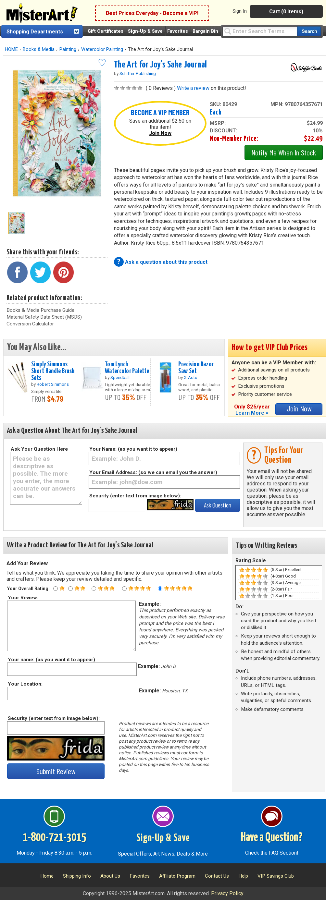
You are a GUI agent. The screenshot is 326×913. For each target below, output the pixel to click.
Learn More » (251, 413)
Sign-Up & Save (145, 31)
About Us (110, 876)
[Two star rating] (70, 588)
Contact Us (217, 876)
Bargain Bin (205, 31)
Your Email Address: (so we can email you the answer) (153, 472)
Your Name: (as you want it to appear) (133, 449)
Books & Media (39, 49)
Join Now (160, 133)
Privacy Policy (227, 893)
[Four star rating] (124, 588)
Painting (67, 49)
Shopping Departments (34, 32)
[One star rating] (55, 588)
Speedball (120, 377)
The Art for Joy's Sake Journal (160, 64)
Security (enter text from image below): (135, 496)
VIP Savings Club (275, 876)
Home (47, 876)
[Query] (259, 31)
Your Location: (25, 684)
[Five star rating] (160, 588)
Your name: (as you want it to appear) (51, 660)
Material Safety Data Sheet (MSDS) (44, 317)
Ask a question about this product (166, 262)
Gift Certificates (105, 31)
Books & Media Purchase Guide (40, 310)
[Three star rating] (93, 588)
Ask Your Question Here (39, 449)
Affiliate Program (177, 876)
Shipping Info (77, 876)
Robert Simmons (53, 384)
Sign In (239, 11)
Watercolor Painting (102, 49)
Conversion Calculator (30, 324)
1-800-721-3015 (54, 838)
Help (243, 876)
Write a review (193, 88)
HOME (11, 49)
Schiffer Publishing (137, 73)
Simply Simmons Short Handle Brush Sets (53, 371)
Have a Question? (271, 838)
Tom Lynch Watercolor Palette (127, 367)
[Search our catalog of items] (309, 31)
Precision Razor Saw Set (196, 367)
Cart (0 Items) (286, 11)
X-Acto (190, 377)
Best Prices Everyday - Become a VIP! (152, 13)
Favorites (177, 31)
